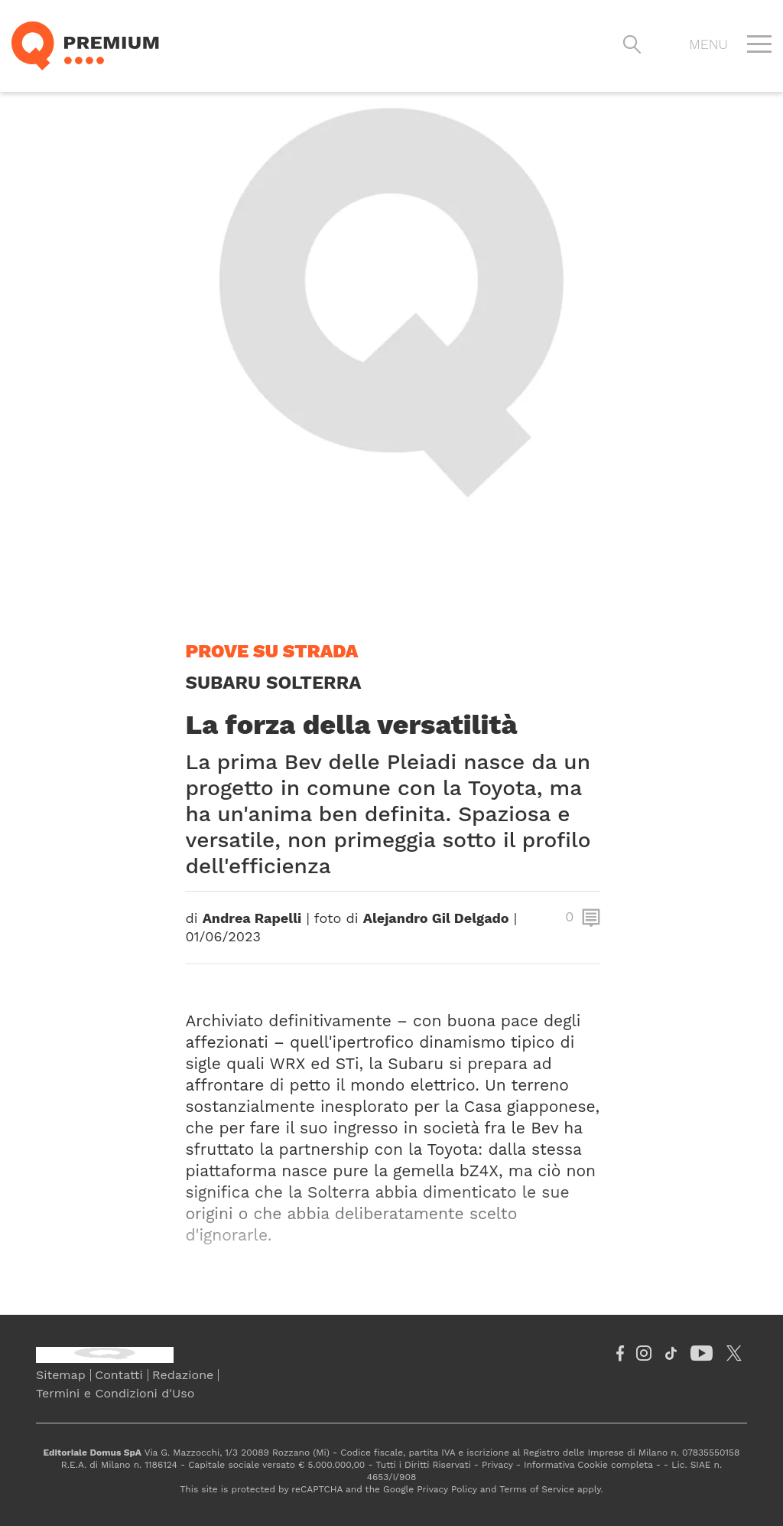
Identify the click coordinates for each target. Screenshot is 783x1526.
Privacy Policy (446, 1489)
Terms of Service (536, 1489)
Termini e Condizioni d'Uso (115, 1393)
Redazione (182, 1375)
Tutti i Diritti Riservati (422, 1464)
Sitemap (61, 1375)
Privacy (497, 1464)
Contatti (118, 1375)
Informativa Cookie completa (588, 1464)
